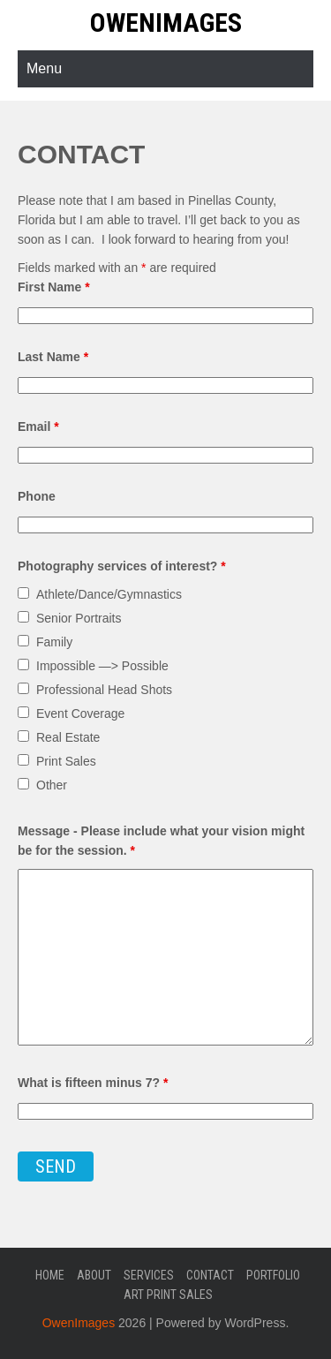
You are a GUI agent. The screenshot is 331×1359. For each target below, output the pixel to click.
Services (149, 1275)
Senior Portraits (78, 618)
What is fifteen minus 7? (93, 1083)
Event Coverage (80, 713)
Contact (210, 1275)
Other (51, 785)
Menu (44, 68)
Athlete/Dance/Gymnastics (109, 594)
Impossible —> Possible (102, 666)
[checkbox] (23, 593)
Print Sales (66, 761)
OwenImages (166, 22)
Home (49, 1275)
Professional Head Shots (104, 690)
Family (54, 642)
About (94, 1275)
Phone (37, 496)
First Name (54, 287)
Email (38, 426)
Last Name (53, 357)
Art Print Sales (168, 1294)
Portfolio (273, 1275)
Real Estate (68, 737)
